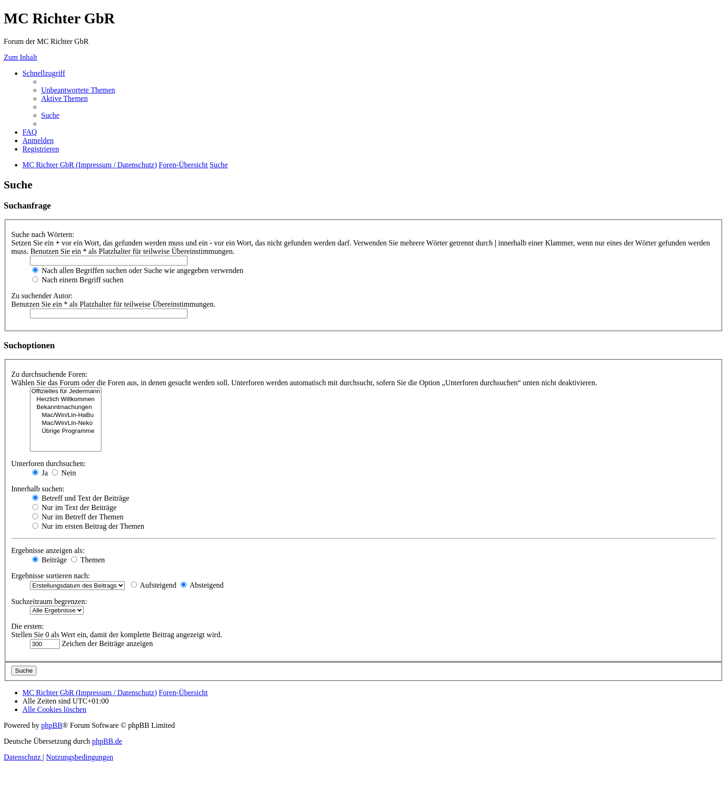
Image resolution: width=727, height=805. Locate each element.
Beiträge (49, 560)
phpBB (51, 725)
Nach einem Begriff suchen (77, 280)
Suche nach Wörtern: (42, 234)
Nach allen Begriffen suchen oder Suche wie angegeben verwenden (138, 270)
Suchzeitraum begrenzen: (49, 601)
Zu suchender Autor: (42, 296)
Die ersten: (27, 626)
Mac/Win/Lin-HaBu (65, 415)
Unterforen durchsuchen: (48, 463)
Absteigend (201, 585)
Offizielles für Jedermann (65, 391)
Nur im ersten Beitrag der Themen (88, 526)
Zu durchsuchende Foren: (49, 374)
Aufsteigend (153, 585)
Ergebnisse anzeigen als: (48, 550)
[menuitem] (78, 90)
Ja (40, 473)
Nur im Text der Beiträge (74, 507)
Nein (64, 473)
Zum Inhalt (20, 57)
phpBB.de (107, 741)
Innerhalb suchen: (38, 489)
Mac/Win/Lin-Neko (65, 423)
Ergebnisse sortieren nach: (50, 576)
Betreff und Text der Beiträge (81, 498)
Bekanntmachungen (65, 407)
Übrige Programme (65, 431)
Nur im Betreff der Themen (77, 517)
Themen (88, 560)
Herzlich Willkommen (65, 399)
